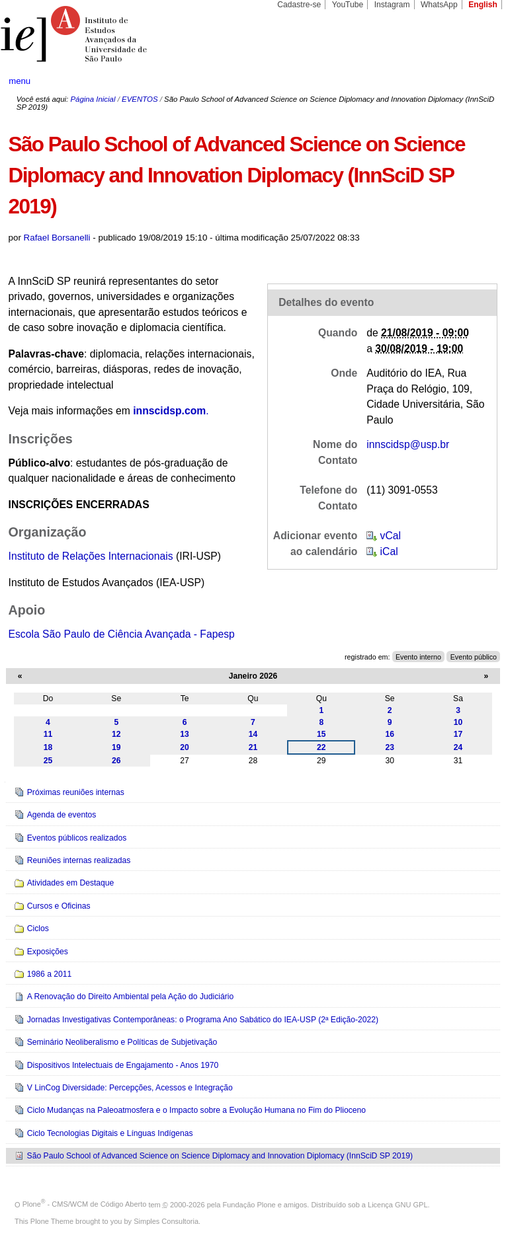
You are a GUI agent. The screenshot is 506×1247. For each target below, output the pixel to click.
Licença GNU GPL (397, 1204)
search (470, 82)
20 (184, 747)
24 (458, 747)
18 (48, 747)
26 (116, 760)
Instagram (392, 4)
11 (48, 734)
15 (321, 734)
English (482, 4)
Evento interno (418, 657)
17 (458, 734)
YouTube (348, 4)
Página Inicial (92, 99)
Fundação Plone (249, 1204)
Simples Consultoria (166, 1221)
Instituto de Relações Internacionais (91, 556)
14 (253, 734)
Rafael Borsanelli (57, 238)
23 (389, 747)
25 (48, 760)
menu (19, 81)
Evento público (473, 657)
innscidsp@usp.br (407, 444)
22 (321, 747)
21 (253, 747)
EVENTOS (139, 99)
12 (116, 734)
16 (389, 734)
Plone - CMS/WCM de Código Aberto (84, 1204)
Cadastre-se (299, 4)
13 (184, 734)
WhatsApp (439, 4)
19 (116, 747)
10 (458, 722)
